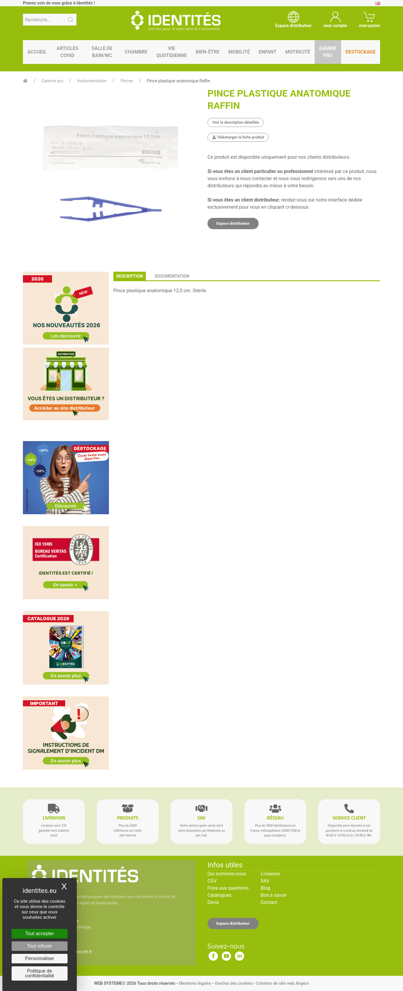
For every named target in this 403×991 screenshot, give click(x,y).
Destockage (361, 52)
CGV (212, 881)
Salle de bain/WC (102, 51)
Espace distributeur (233, 223)
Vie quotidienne (171, 51)
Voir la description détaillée (235, 122)
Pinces (127, 80)
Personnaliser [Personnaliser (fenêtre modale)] (39, 958)
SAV (265, 881)
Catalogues (219, 895)
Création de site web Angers (282, 983)
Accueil (36, 52)
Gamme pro (328, 51)
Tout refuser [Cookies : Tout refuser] (39, 945)
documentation (172, 276)
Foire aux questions (228, 888)
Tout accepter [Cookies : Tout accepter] (39, 933)
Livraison (270, 874)
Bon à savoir (274, 895)
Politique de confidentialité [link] (39, 973)
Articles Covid (67, 51)
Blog (265, 888)
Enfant (267, 52)
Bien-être (208, 52)
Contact (269, 902)
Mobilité (239, 52)
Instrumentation (92, 80)
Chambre (136, 52)
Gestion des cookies (234, 983)
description (129, 276)
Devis (213, 902)
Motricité (297, 52)
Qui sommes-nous (226, 874)
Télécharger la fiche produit (238, 137)
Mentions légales (195, 983)
